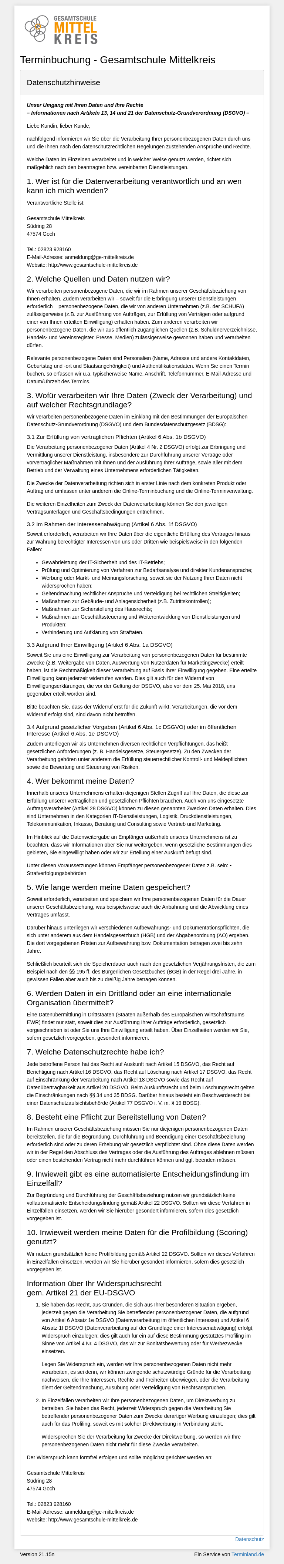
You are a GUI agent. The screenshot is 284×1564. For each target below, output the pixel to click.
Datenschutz (249, 1539)
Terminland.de (247, 1554)
